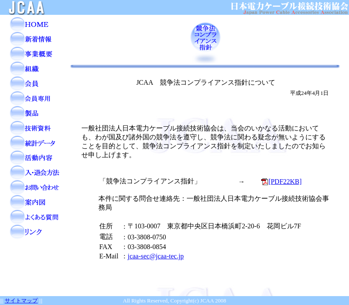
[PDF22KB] (281, 181)
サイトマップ (21, 300)
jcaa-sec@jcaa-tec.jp (156, 256)
